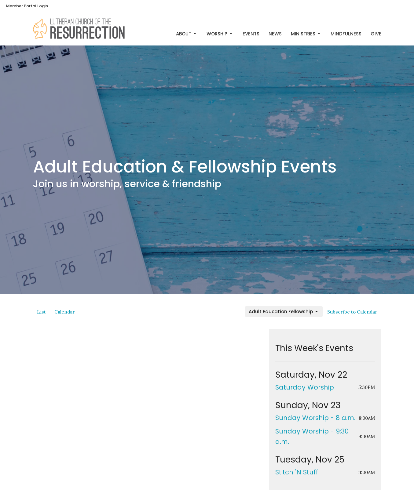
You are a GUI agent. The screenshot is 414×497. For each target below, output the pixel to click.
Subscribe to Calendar (352, 312)
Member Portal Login (27, 6)
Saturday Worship (304, 387)
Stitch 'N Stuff (296, 472)
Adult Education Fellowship (284, 311)
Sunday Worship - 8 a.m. (315, 417)
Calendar (64, 312)
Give (376, 34)
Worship (220, 34)
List (41, 312)
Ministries (306, 34)
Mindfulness (346, 34)
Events (251, 34)
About (186, 34)
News (275, 34)
